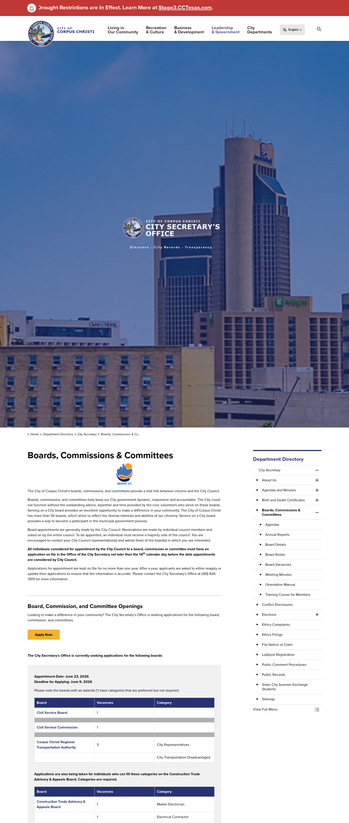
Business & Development (190, 29)
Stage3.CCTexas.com (185, 7)
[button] (293, 29)
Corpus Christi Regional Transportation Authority (56, 744)
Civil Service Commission (57, 727)
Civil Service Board (52, 712)
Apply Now (43, 634)
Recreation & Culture (157, 29)
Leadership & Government (227, 29)
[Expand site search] (319, 29)
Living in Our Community (124, 29)
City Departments (260, 29)
